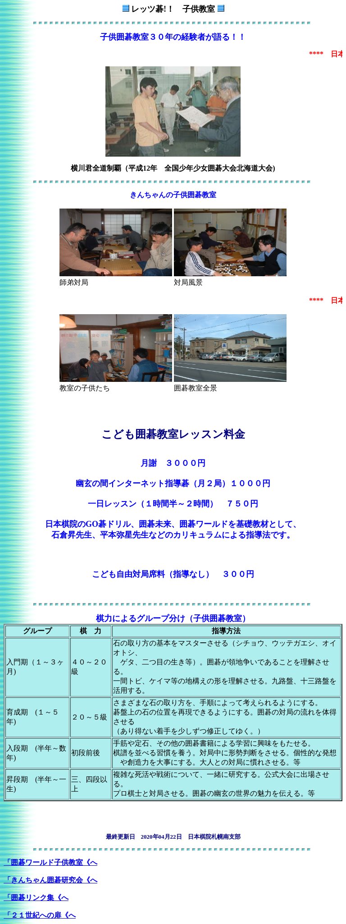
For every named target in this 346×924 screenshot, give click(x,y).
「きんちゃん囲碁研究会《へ (50, 880)
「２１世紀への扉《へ (40, 915)
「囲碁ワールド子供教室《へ (50, 862)
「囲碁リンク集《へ (36, 897)
